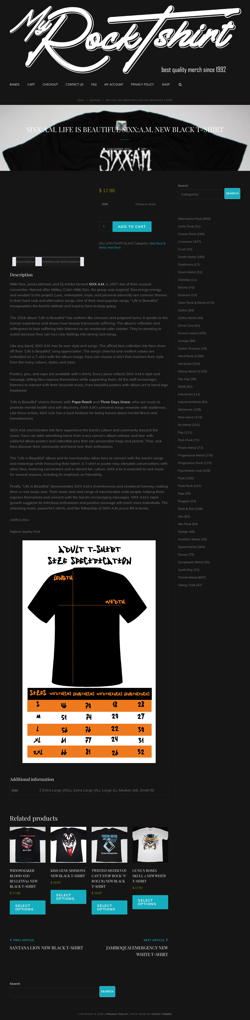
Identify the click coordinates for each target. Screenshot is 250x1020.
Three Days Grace (115, 402)
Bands (15, 84)
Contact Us (74, 84)
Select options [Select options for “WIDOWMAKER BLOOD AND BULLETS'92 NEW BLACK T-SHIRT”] (24, 907)
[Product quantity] (105, 226)
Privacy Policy (142, 84)
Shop (166, 84)
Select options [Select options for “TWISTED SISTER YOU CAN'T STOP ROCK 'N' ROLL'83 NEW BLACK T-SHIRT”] (106, 907)
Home (80, 100)
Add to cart (132, 226)
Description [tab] (25, 261)
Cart (31, 84)
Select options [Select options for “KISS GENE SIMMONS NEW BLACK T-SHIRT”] (65, 897)
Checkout (50, 84)
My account (113, 84)
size (105, 204)
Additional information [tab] (61, 261)
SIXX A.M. (97, 284)
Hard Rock (94, 100)
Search (183, 185)
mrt (144, 148)
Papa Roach (82, 402)
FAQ (94, 84)
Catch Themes (162, 1014)
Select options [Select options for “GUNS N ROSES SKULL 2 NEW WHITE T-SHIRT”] (147, 902)
